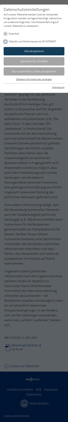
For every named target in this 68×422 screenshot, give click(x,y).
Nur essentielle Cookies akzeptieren (34, 71)
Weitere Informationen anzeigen (34, 79)
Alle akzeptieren (34, 51)
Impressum (58, 87)
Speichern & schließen (34, 61)
